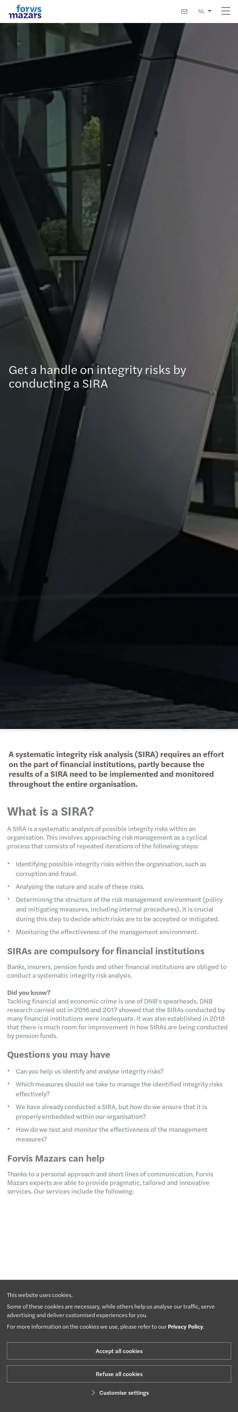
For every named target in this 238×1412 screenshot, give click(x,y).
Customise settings (119, 1392)
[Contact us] (184, 11)
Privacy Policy (185, 1326)
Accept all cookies (119, 1351)
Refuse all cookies (119, 1374)
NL (201, 11)
